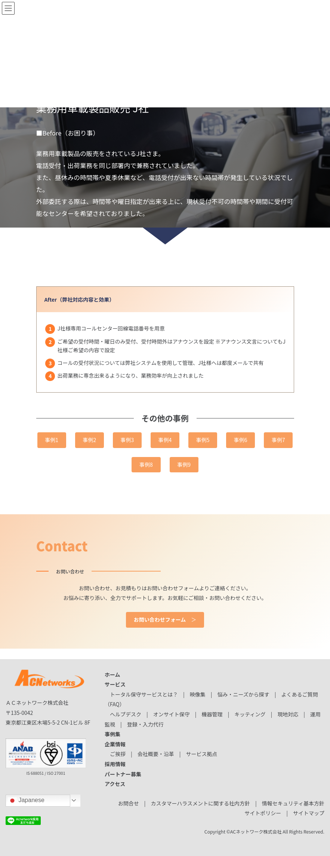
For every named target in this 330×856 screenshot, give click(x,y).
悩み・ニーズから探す (243, 694)
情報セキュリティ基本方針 (293, 803)
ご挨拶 (118, 754)
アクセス (115, 784)
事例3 (127, 440)
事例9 (184, 464)
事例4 (165, 440)
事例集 (112, 734)
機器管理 (211, 714)
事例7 (278, 440)
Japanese (26, 800)
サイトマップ (308, 813)
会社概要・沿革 (156, 754)
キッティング (249, 714)
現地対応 (287, 714)
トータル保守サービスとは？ (144, 694)
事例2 (89, 440)
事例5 (203, 440)
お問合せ (128, 803)
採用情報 (115, 764)
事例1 (51, 440)
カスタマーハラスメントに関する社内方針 (200, 803)
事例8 (146, 464)
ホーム (112, 674)
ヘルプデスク (125, 714)
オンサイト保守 (171, 714)
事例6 (240, 440)
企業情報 (115, 744)
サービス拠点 (201, 754)
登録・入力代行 (145, 724)
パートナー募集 (123, 774)
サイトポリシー (262, 813)
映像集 (198, 694)
